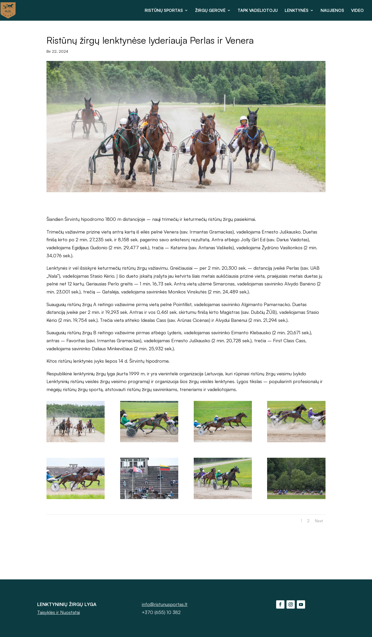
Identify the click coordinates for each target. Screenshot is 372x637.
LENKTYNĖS (296, 11)
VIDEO (357, 11)
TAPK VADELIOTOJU (258, 11)
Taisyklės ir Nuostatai (58, 612)
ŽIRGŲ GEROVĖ (210, 11)
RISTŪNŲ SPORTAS (164, 11)
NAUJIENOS (332, 11)
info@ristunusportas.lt (165, 604)
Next (319, 520)
